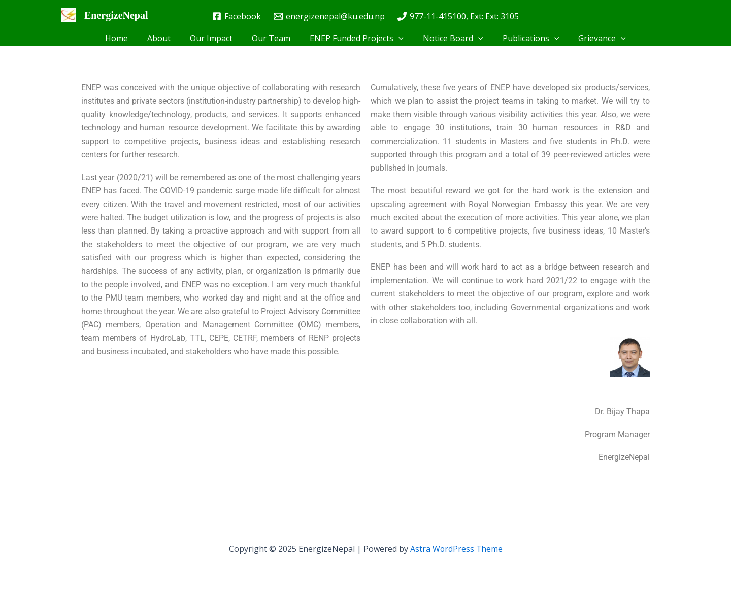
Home (127, 38)
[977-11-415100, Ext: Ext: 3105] (458, 16)
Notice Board (448, 38)
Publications (523, 38)
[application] (397, 38)
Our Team (272, 38)
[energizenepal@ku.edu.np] (329, 16)
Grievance (591, 38)
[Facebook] (236, 16)
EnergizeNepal (116, 15)
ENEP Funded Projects (355, 38)
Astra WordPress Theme (456, 548)
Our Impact (215, 38)
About (166, 38)
